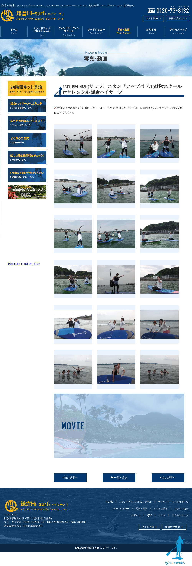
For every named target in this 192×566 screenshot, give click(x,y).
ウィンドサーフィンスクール (69, 31)
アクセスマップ (179, 515)
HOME (110, 501)
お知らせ (151, 31)
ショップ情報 (161, 508)
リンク (162, 515)
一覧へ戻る (119, 477)
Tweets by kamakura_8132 (24, 263)
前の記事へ (70, 477)
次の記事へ (168, 477)
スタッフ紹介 (180, 508)
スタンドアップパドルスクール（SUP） (41, 31)
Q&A (149, 515)
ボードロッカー (96, 31)
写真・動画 (124, 31)
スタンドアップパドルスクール (135, 501)
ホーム (14, 31)
